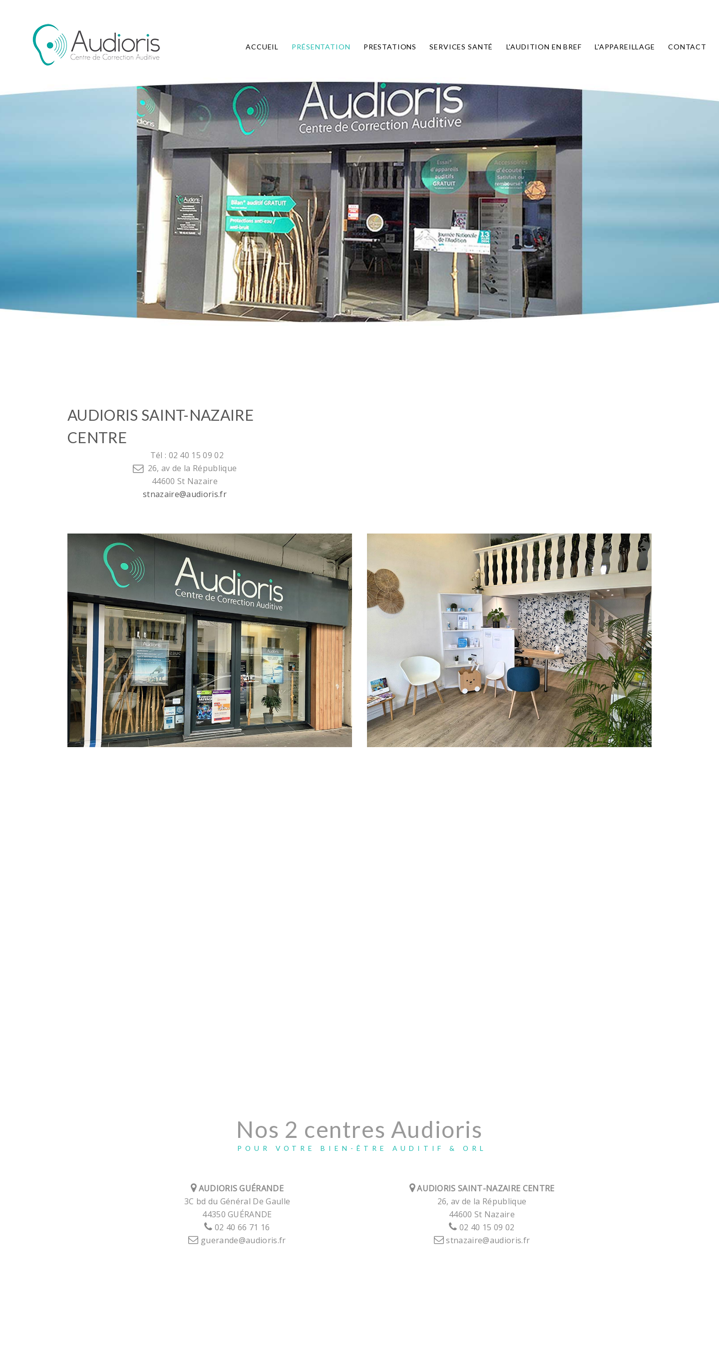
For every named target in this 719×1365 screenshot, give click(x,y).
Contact (687, 46)
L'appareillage (625, 46)
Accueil (262, 46)
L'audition (544, 46)
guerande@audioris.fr (237, 1240)
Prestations (389, 46)
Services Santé (461, 46)
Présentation (321, 46)
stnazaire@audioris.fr (185, 494)
